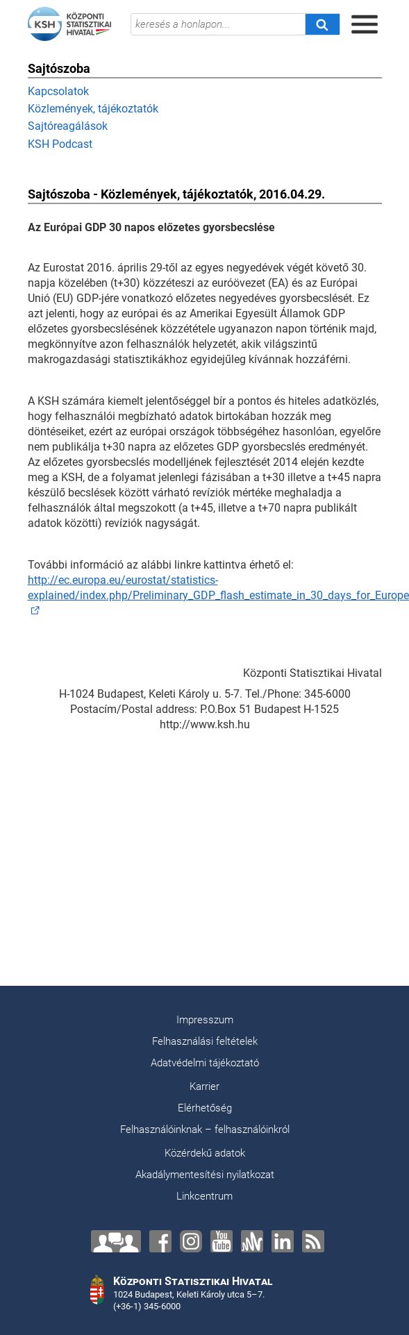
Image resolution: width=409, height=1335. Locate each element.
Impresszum (204, 1020)
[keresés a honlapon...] (218, 24)
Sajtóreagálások (68, 126)
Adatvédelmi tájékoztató (205, 1063)
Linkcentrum (204, 1196)
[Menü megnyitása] (364, 24)
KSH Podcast (60, 144)
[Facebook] (160, 1241)
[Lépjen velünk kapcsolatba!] (116, 1241)
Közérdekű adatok (205, 1153)
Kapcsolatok (58, 91)
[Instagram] (191, 1241)
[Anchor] (252, 1241)
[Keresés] (322, 24)
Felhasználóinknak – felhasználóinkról (205, 1129)
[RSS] (313, 1241)
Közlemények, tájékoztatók (93, 108)
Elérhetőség (205, 1108)
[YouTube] (221, 1241)
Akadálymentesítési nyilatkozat (204, 1174)
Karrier (204, 1086)
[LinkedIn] (283, 1241)
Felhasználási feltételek (205, 1041)
